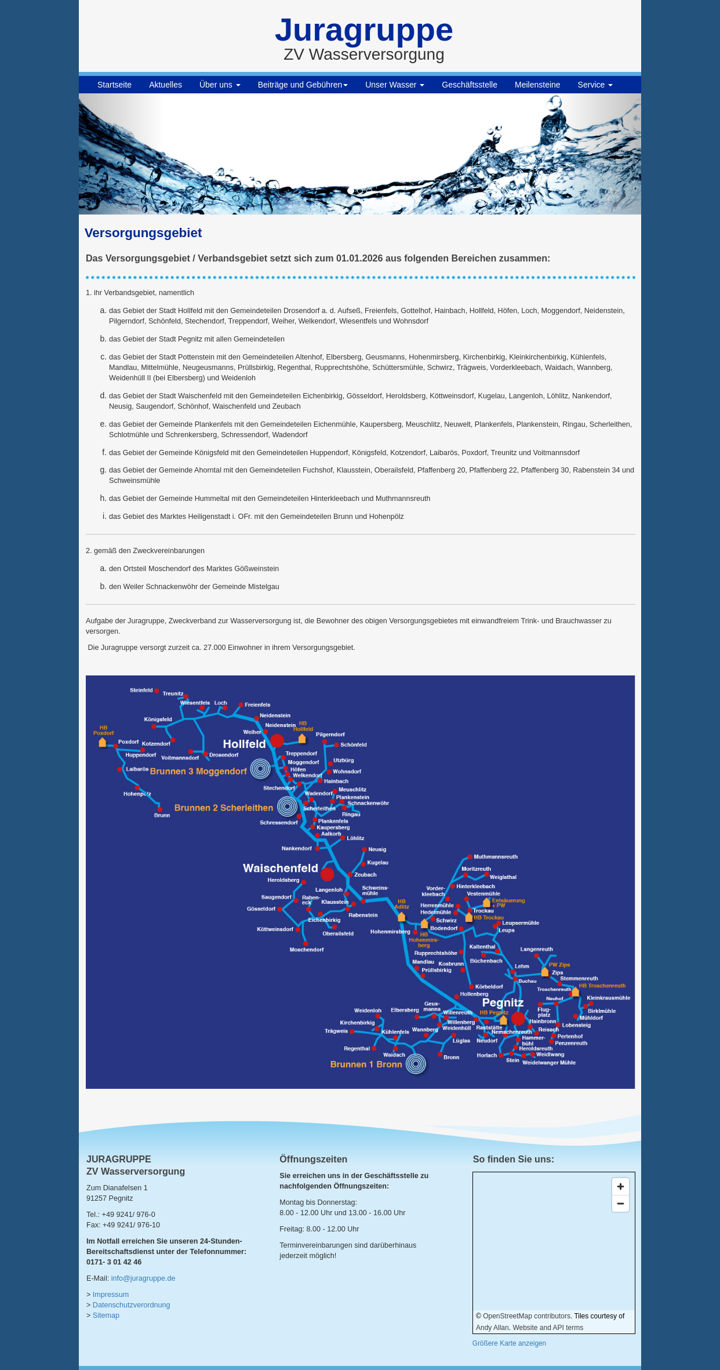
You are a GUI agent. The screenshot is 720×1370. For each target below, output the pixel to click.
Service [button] (595, 84)
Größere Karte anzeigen (509, 1343)
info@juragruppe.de (143, 1278)
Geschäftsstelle (469, 84)
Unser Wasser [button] (394, 84)
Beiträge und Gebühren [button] (303, 84)
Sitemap (106, 1315)
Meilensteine (538, 84)
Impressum (111, 1295)
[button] (121, 154)
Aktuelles (165, 84)
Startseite (114, 84)
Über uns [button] (220, 84)
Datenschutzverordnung (131, 1305)
